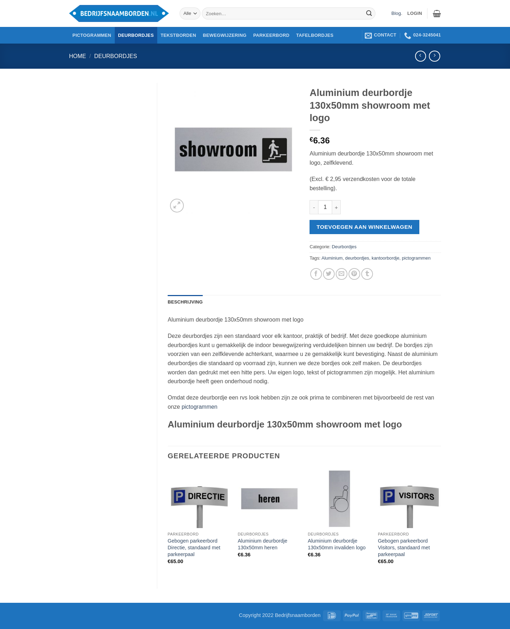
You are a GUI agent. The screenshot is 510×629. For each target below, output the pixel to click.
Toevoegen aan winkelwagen (364, 227)
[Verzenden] (369, 13)
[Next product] (420, 56)
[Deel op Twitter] (329, 274)
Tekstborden (178, 35)
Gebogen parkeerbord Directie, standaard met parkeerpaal (194, 547)
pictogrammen (416, 258)
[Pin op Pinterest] (354, 274)
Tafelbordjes (314, 35)
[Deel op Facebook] (316, 274)
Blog (396, 13)
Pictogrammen (92, 35)
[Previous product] (434, 56)
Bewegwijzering (224, 35)
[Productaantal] (325, 207)
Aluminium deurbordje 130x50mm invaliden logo (337, 544)
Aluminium (332, 258)
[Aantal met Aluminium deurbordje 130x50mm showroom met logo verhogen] (336, 207)
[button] (437, 13)
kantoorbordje (385, 258)
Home (77, 56)
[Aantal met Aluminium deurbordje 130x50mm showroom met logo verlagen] (314, 207)
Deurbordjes (136, 35)
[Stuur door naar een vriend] (341, 274)
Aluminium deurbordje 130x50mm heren (262, 544)
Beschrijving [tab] (185, 302)
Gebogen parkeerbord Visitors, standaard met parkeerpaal (404, 547)
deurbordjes (357, 258)
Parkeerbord (271, 35)
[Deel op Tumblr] (367, 274)
